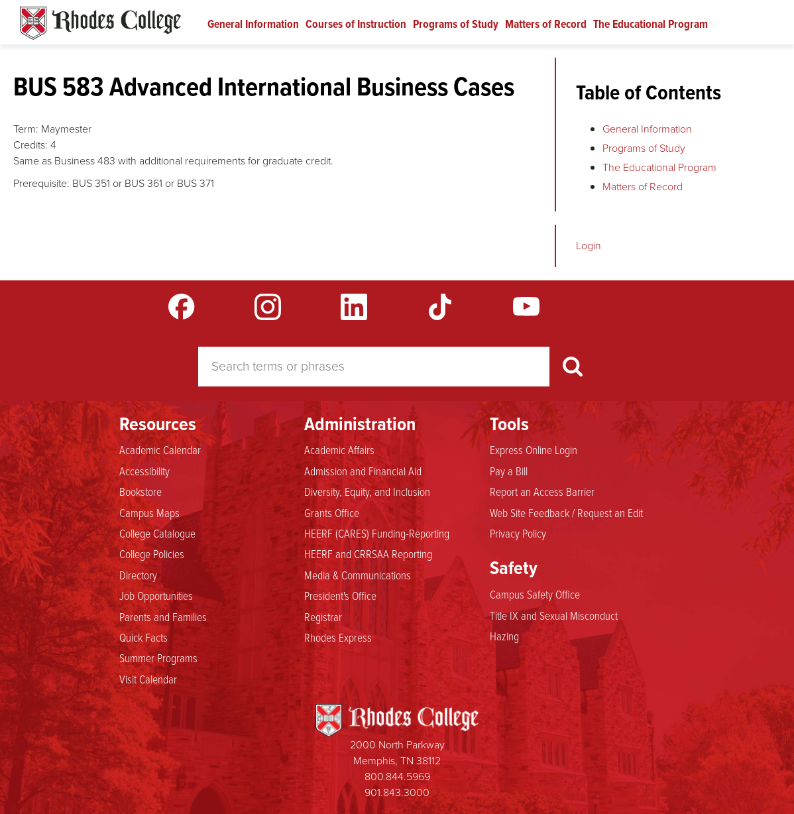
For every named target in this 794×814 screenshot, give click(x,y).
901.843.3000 (397, 792)
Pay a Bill (509, 471)
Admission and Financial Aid (363, 471)
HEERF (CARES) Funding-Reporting (376, 533)
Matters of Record (546, 23)
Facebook (181, 307)
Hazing (504, 636)
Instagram (268, 307)
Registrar (323, 616)
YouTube (526, 307)
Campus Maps (149, 512)
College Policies (151, 553)
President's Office (340, 595)
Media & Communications (357, 575)
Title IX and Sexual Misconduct (554, 615)
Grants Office (331, 512)
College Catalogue (157, 533)
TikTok (440, 307)
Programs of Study (455, 23)
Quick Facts (143, 637)
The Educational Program (650, 23)
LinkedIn (354, 307)
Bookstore (140, 491)
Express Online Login (533, 449)
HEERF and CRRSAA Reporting (368, 553)
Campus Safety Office (535, 594)
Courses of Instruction (356, 23)
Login (588, 245)
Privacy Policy (518, 533)
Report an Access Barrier (542, 491)
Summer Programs (158, 658)
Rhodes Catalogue (100, 23)
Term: (25, 129)
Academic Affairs (339, 449)
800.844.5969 (397, 776)
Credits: (30, 144)
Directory (138, 575)
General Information (253, 23)
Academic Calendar (160, 449)
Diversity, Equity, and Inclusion (367, 491)
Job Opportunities (156, 595)
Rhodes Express (338, 637)
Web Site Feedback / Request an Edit (566, 512)
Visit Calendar (148, 679)
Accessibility (144, 471)
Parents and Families (163, 616)
